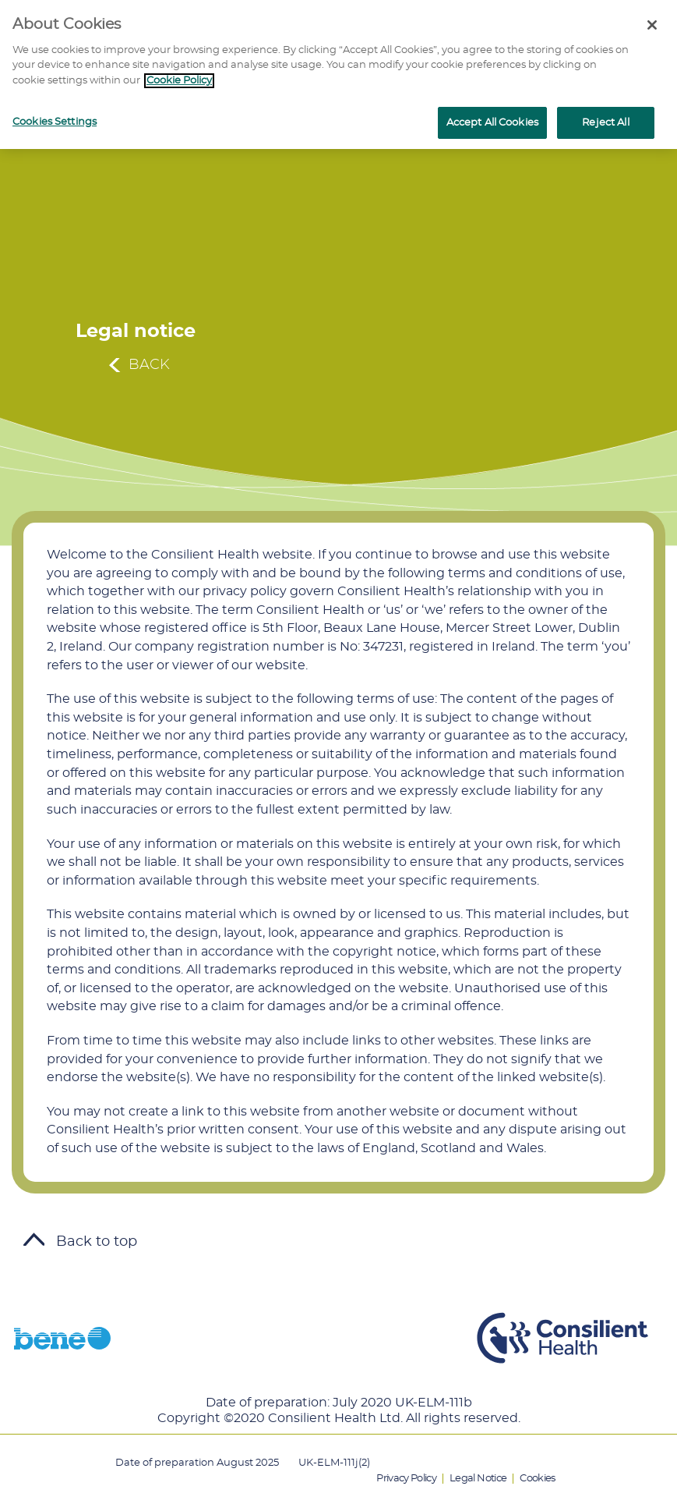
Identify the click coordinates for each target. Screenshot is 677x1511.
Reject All (605, 123)
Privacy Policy (406, 1479)
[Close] (652, 25)
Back (149, 365)
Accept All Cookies (492, 123)
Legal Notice (478, 1479)
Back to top (80, 1242)
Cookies (537, 1479)
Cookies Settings (54, 122)
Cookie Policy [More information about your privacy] (179, 81)
